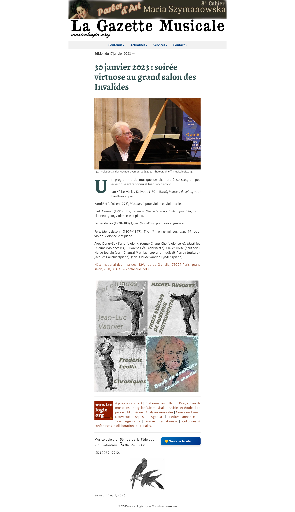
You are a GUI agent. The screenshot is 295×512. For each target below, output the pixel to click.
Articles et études (181, 408)
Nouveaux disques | (133, 417)
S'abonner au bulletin (161, 403)
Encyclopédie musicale (149, 408)
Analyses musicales (159, 412)
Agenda (158, 417)
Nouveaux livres (187, 412)
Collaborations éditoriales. (133, 426)
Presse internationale (161, 421)
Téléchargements (127, 421)
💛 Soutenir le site (177, 441)
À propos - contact (128, 403)
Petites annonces (184, 417)
